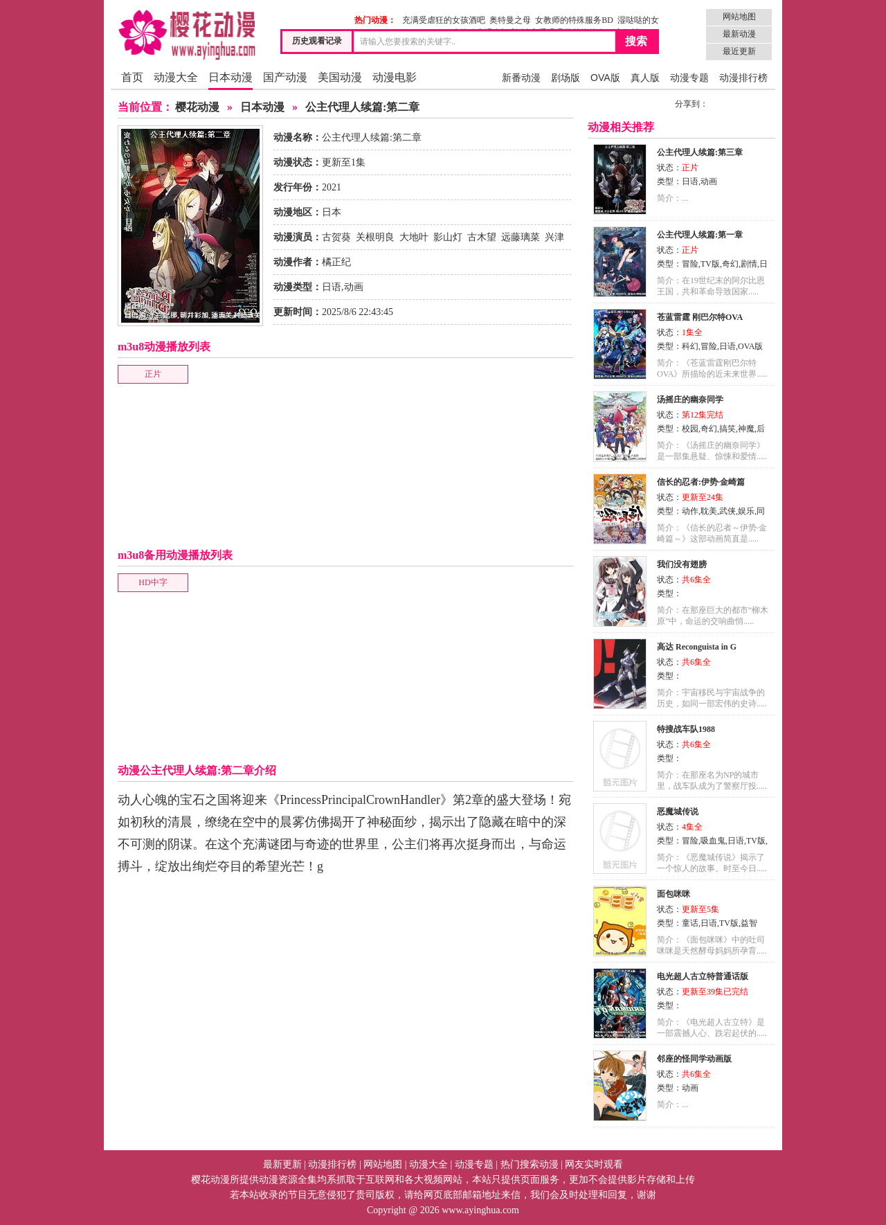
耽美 (708, 511)
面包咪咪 (673, 894)
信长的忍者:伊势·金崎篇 (701, 482)
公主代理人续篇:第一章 (700, 235)
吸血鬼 (712, 841)
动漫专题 (689, 77)
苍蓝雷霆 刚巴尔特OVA (700, 317)
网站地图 (739, 16)
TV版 (710, 264)
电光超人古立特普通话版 (702, 976)
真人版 (645, 77)
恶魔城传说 (677, 811)
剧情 (749, 264)
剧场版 (565, 77)
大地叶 (413, 237)
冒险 (690, 264)
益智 (749, 923)
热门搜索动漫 (529, 1164)
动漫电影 (394, 77)
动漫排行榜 (743, 77)
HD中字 (152, 582)
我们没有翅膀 (682, 564)
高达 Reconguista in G (696, 647)
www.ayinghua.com (480, 1210)
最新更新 (282, 1164)
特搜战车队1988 (686, 729)
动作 (690, 511)
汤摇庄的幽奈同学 (690, 399)
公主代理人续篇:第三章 (700, 152)
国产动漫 (285, 77)
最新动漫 (739, 34)
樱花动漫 (197, 107)
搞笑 (727, 428)
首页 (132, 77)
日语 (331, 287)
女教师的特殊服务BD (574, 20)
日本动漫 (230, 77)
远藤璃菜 (520, 237)
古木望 (481, 237)
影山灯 (447, 237)
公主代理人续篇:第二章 (362, 107)
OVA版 (605, 77)
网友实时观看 (594, 1164)
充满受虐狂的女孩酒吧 (443, 20)
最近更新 (739, 51)
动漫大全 (176, 77)
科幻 (690, 346)
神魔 (746, 428)
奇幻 (730, 264)
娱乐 (746, 511)
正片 (153, 374)
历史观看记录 (317, 41)
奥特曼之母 (510, 20)
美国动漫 (340, 77)
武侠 (727, 511)
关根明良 (375, 237)
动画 (353, 287)
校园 (690, 428)
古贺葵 (336, 237)
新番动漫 (521, 77)
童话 (690, 923)
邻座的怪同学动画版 (694, 1059)
